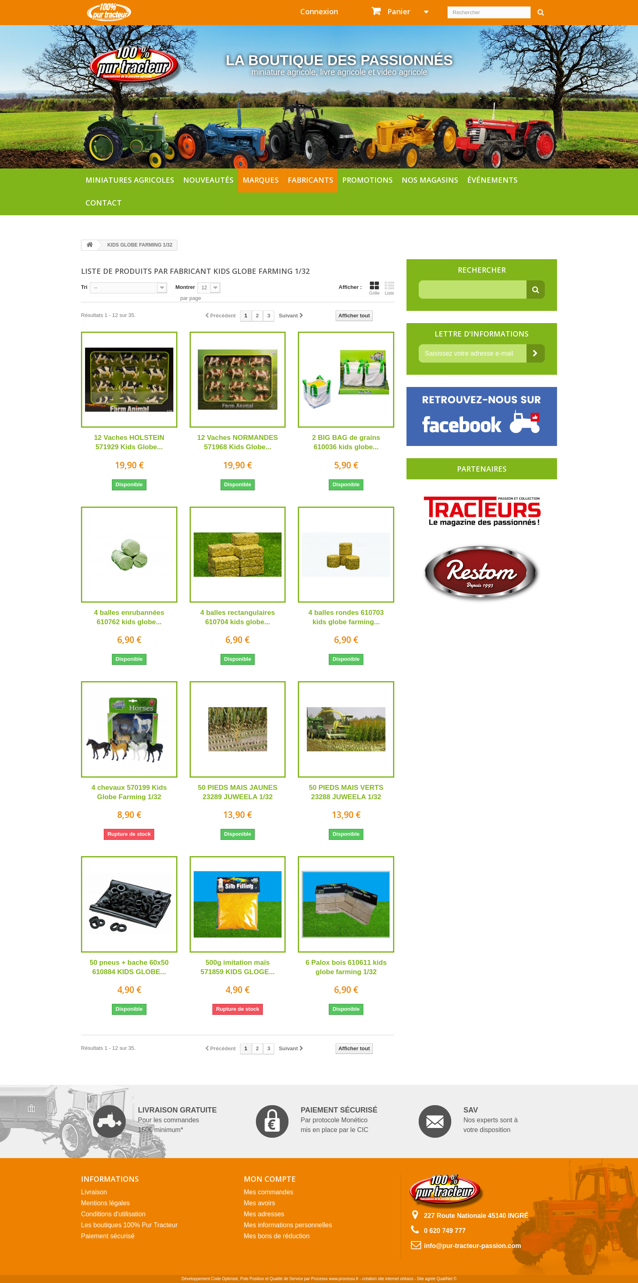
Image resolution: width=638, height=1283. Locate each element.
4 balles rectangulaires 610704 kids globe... (237, 617)
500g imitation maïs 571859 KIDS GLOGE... (238, 967)
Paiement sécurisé (108, 1236)
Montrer (185, 287)
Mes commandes (268, 1192)
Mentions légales (105, 1203)
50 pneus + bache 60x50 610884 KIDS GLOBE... (129, 967)
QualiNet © (447, 1278)
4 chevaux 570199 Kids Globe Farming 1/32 (129, 792)
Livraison (94, 1192)
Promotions (367, 180)
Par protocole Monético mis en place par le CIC (317, 1121)
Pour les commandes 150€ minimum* (155, 1121)
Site (420, 1278)
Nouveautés (208, 180)
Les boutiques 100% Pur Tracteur (129, 1225)
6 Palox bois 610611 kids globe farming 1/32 (346, 967)
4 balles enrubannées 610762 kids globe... (129, 617)
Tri (84, 287)
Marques (261, 180)
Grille (374, 288)
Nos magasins (430, 180)
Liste (389, 288)
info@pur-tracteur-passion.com (472, 1245)
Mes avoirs (259, 1203)
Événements (492, 180)
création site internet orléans (387, 1278)
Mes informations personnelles (288, 1225)
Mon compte (270, 1179)
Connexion (319, 11)
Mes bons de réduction (277, 1236)
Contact (103, 203)
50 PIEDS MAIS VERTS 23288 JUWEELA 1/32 (346, 792)
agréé (430, 1278)
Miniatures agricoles (129, 180)
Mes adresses (264, 1214)
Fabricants (310, 180)
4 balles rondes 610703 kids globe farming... (346, 617)
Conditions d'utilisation (113, 1214)
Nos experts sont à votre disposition (468, 1121)
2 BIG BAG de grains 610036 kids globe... (346, 442)
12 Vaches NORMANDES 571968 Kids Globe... (237, 442)
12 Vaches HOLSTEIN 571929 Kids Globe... (129, 442)
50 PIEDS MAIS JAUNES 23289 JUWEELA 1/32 (237, 792)
